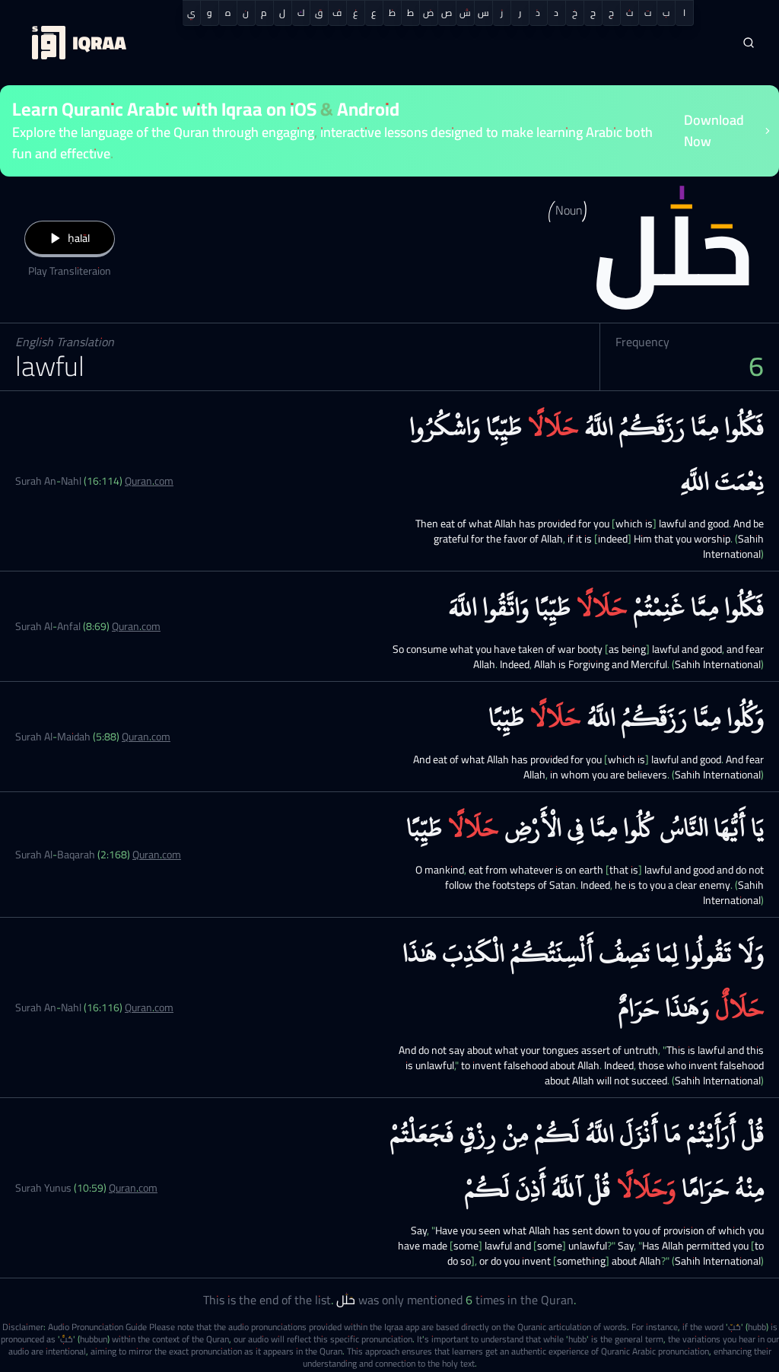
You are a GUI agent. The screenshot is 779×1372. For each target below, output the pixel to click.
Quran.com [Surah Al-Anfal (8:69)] (136, 626)
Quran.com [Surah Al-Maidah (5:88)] (146, 736)
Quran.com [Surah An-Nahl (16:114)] (149, 481)
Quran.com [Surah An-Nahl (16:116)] (149, 1007)
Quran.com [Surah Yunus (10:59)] (133, 1188)
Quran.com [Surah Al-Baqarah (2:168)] (156, 854)
